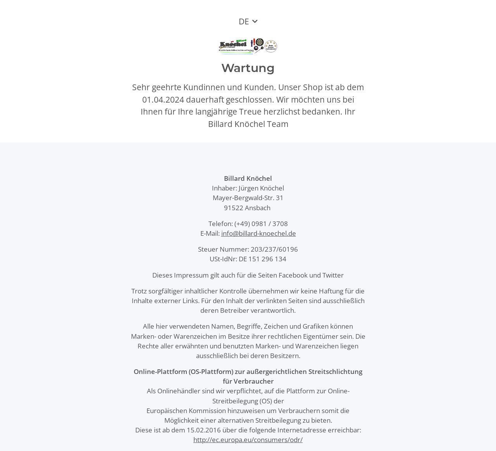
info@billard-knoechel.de (258, 233)
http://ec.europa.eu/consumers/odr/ (248, 439)
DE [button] (244, 21)
